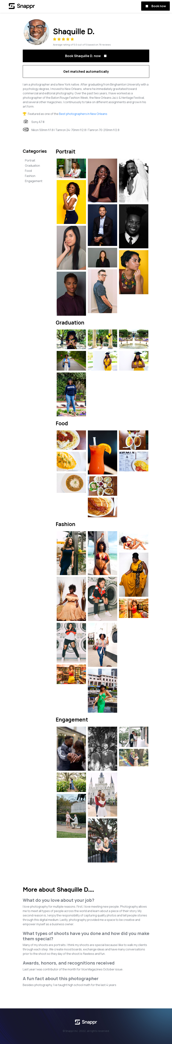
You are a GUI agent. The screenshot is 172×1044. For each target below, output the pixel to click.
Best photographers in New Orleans (83, 114)
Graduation (32, 166)
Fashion (30, 176)
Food (28, 171)
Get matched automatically (86, 71)
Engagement (33, 181)
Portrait (30, 160)
